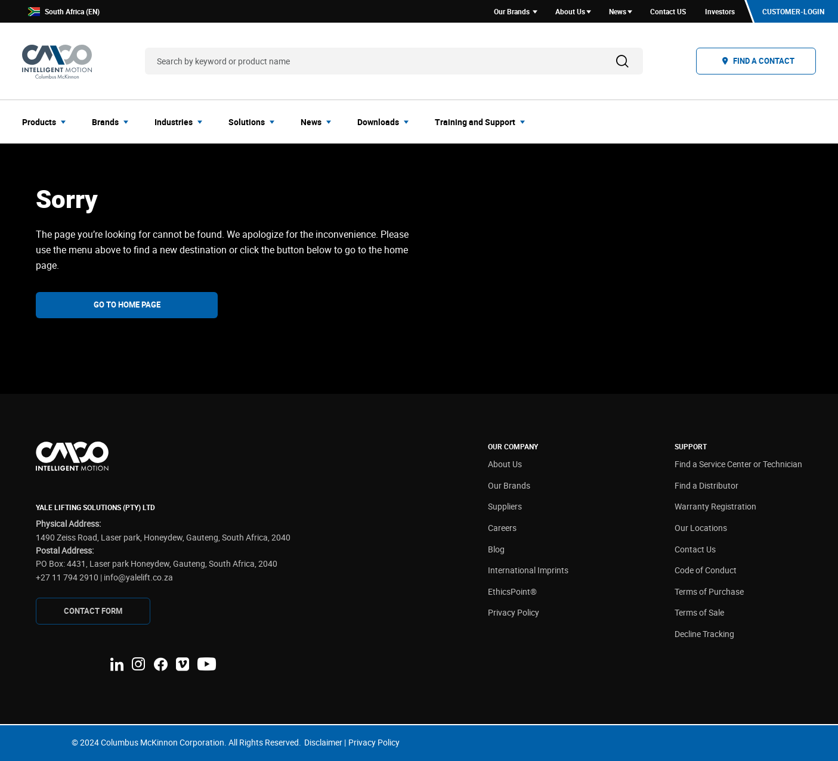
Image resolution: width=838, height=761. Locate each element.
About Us (505, 464)
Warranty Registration (715, 506)
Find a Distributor (706, 485)
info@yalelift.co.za (138, 577)
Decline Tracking (704, 633)
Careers (502, 527)
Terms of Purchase (709, 591)
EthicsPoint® (512, 591)
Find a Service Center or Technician (738, 464)
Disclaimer (323, 742)
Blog (496, 549)
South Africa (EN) (64, 11)
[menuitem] (47, 121)
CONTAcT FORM (93, 610)
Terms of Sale (699, 612)
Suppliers (505, 506)
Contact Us (695, 549)
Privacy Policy (513, 612)
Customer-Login (793, 11)
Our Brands (509, 485)
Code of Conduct (706, 570)
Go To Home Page (127, 304)
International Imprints (528, 570)
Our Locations (701, 527)
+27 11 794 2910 (67, 577)
